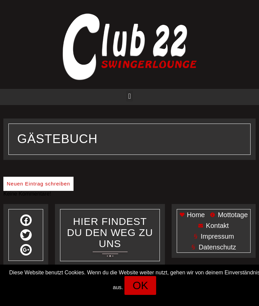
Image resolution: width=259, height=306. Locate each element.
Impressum (116, 298)
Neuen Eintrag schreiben (38, 183)
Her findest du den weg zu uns (110, 232)
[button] (129, 96)
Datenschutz (151, 298)
